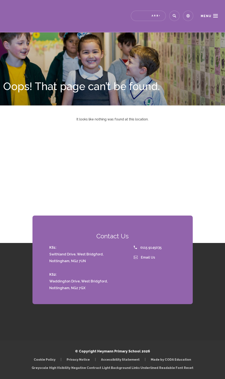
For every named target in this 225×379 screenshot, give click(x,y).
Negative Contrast (86, 368)
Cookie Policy (44, 359)
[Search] (174, 16)
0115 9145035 (148, 247)
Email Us (144, 257)
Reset (188, 368)
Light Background (116, 368)
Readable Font (171, 368)
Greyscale (40, 368)
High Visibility (59, 368)
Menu (206, 16)
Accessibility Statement (120, 359)
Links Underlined (145, 368)
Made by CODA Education (171, 359)
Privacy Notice (78, 359)
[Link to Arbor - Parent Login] (148, 16)
